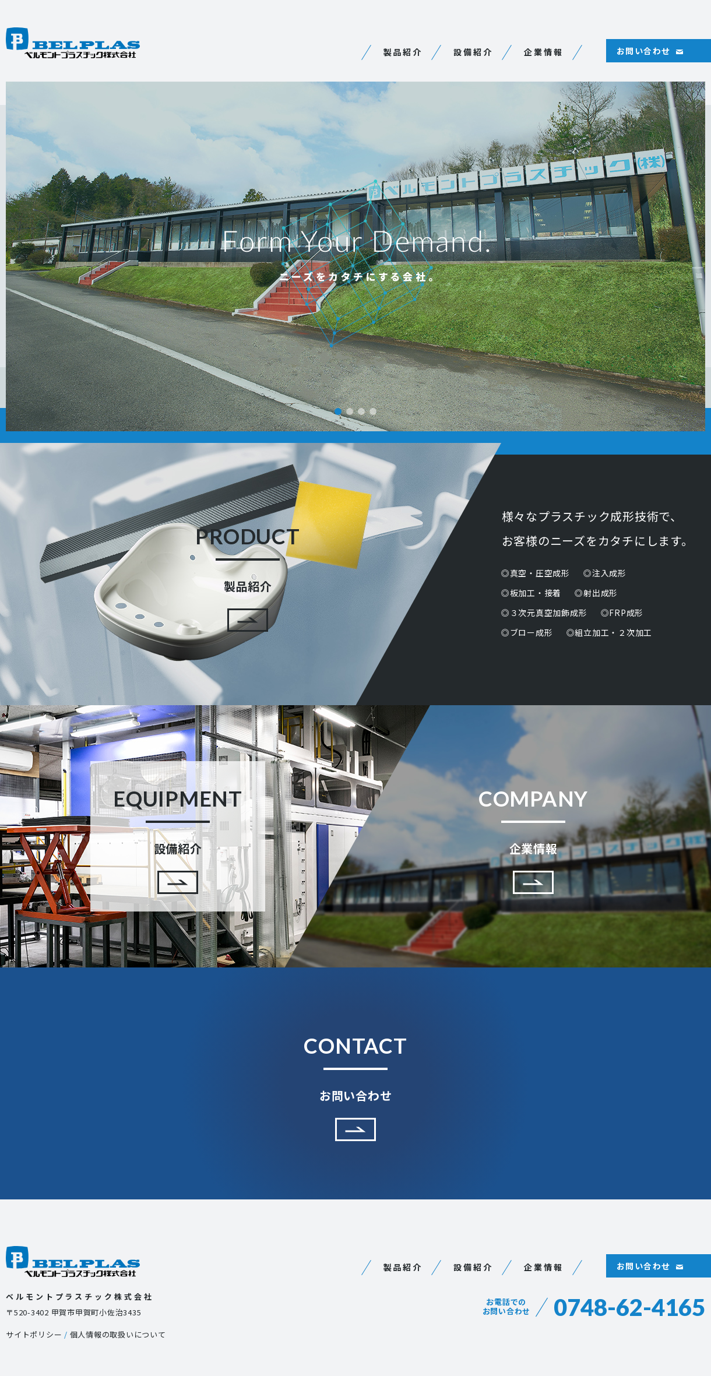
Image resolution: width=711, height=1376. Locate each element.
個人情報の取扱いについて (118, 1334)
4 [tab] (372, 411)
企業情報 (543, 52)
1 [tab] (338, 411)
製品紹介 (403, 52)
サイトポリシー (34, 1334)
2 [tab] (349, 411)
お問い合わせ (643, 51)
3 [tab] (361, 411)
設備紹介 (472, 52)
